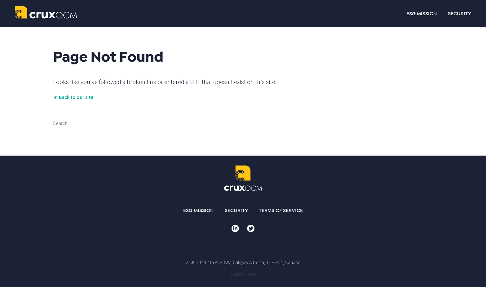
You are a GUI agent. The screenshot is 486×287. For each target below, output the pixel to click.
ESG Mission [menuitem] (198, 210)
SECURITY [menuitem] (459, 13)
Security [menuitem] (236, 210)
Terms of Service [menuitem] (281, 210)
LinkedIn (235, 228)
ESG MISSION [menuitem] (421, 13)
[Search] (172, 123)
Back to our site (73, 97)
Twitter (250, 228)
